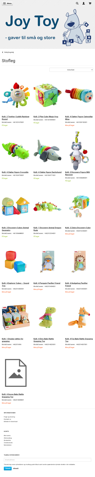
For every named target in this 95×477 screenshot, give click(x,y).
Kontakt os (7, 419)
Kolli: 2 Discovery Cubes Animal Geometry (15, 229)
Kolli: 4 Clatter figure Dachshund (47, 172)
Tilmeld (7, 468)
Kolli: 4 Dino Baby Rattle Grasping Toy (44, 340)
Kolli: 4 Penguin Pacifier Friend (47, 283)
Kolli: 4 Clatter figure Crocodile (15, 172)
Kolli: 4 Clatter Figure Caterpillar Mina (79, 118)
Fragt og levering (9, 417)
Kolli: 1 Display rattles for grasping (12, 340)
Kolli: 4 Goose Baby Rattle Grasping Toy (13, 395)
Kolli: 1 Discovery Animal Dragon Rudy (47, 229)
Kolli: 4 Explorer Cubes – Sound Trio (15, 284)
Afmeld (15, 468)
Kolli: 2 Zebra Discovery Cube (78, 228)
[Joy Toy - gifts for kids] (47, 27)
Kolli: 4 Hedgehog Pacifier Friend (76, 284)
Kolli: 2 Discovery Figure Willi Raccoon (77, 173)
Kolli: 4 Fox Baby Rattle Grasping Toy (79, 340)
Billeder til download (10, 421)
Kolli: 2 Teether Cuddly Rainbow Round (15, 118)
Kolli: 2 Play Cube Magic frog (46, 117)
